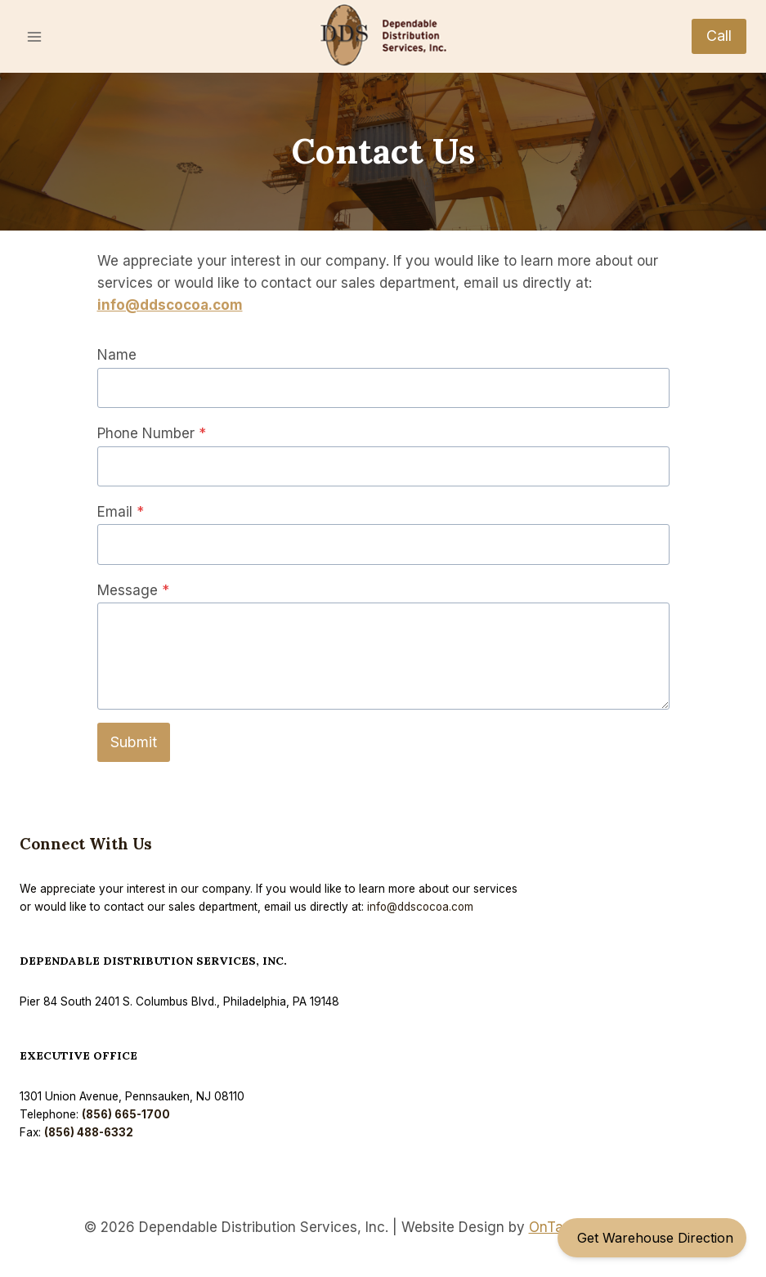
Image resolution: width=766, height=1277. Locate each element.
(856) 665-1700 (127, 1114)
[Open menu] (35, 36)
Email (120, 512)
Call (719, 35)
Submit (133, 742)
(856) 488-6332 (90, 1132)
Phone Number (151, 433)
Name (117, 355)
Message (133, 590)
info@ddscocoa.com (170, 305)
